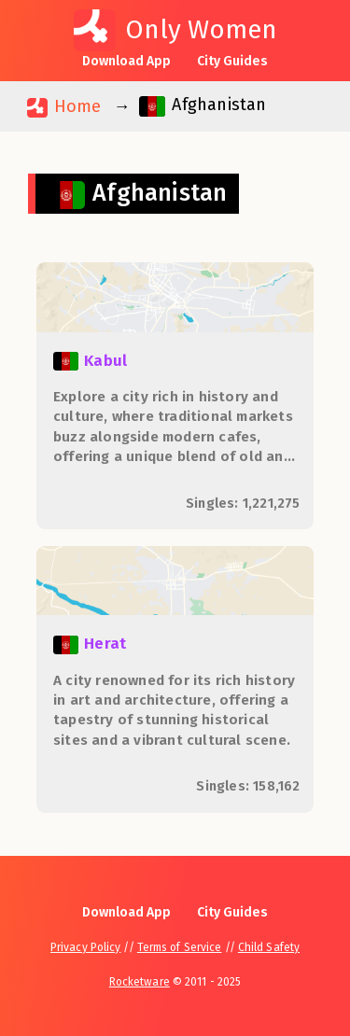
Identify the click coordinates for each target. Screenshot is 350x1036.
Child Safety (269, 947)
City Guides (232, 61)
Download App (126, 61)
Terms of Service (179, 947)
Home (64, 107)
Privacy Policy (85, 947)
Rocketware (139, 981)
